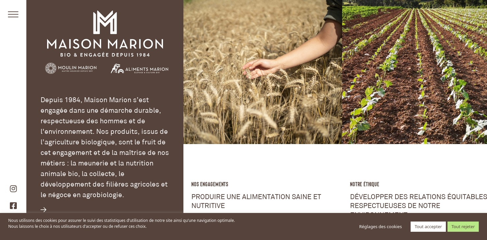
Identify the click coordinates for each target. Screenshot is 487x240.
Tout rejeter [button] (463, 226)
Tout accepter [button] (428, 226)
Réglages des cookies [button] (380, 226)
